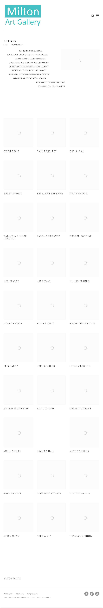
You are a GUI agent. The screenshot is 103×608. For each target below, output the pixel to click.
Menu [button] (97, 16)
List (6, 44)
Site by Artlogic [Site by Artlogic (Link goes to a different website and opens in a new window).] (44, 597)
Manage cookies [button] (32, 594)
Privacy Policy (8, 594)
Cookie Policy (19, 594)
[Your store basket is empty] (92, 16)
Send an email (92, 594)
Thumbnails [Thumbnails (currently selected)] (17, 44)
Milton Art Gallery (23, 16)
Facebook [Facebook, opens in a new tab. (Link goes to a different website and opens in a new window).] (86, 594)
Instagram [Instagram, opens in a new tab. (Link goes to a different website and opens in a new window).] (97, 594)
